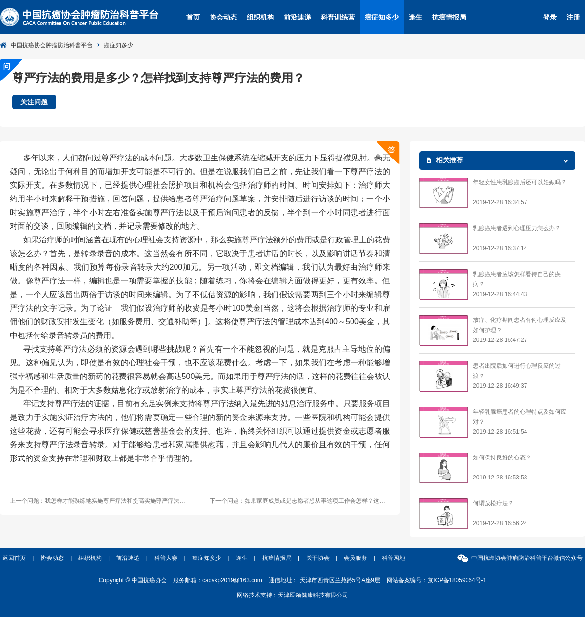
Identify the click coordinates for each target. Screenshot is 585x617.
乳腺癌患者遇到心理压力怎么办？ (517, 228)
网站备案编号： (436, 580)
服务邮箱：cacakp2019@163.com (217, 580)
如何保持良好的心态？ (502, 457)
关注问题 (34, 102)
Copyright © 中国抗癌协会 (133, 580)
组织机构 (260, 17)
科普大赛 (165, 558)
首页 (193, 17)
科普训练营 (338, 17)
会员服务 (355, 558)
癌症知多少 (382, 17)
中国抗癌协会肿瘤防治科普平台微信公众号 (527, 558)
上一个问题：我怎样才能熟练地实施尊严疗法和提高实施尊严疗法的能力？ (100, 501)
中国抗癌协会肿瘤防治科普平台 (52, 45)
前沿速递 (297, 17)
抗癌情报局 (449, 17)
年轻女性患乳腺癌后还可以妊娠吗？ (519, 182)
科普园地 (393, 558)
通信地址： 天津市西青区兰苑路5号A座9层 (324, 580)
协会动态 (223, 17)
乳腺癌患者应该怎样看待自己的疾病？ (517, 279)
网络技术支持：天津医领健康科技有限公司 (292, 595)
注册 (573, 17)
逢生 (415, 17)
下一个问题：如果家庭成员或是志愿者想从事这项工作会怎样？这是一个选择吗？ (300, 501)
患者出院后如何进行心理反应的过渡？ (517, 370)
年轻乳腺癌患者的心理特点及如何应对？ (519, 416)
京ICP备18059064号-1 (457, 580)
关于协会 (318, 558)
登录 (550, 17)
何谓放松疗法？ (493, 503)
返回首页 (14, 558)
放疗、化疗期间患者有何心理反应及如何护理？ (519, 325)
